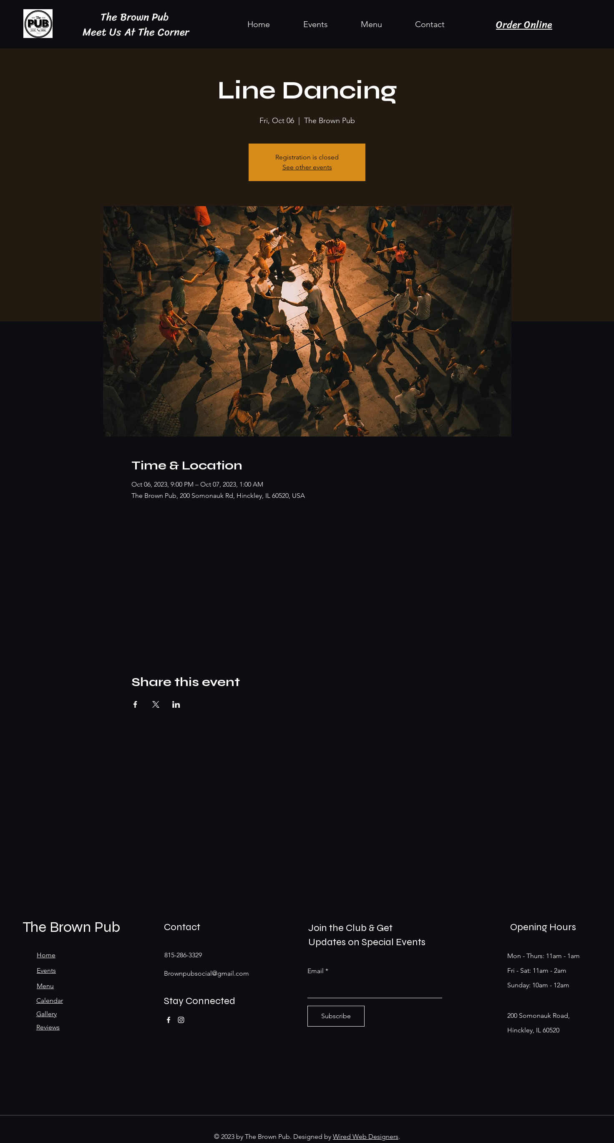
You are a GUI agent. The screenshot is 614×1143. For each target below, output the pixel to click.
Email (315, 971)
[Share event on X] (156, 704)
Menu (45, 986)
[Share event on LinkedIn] (176, 704)
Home (46, 955)
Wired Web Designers (365, 1136)
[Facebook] (168, 1020)
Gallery (46, 1014)
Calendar (49, 1000)
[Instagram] (181, 1020)
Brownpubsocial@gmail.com (206, 973)
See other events (307, 167)
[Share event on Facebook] (135, 704)
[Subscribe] (336, 1016)
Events (46, 970)
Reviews (48, 1027)
